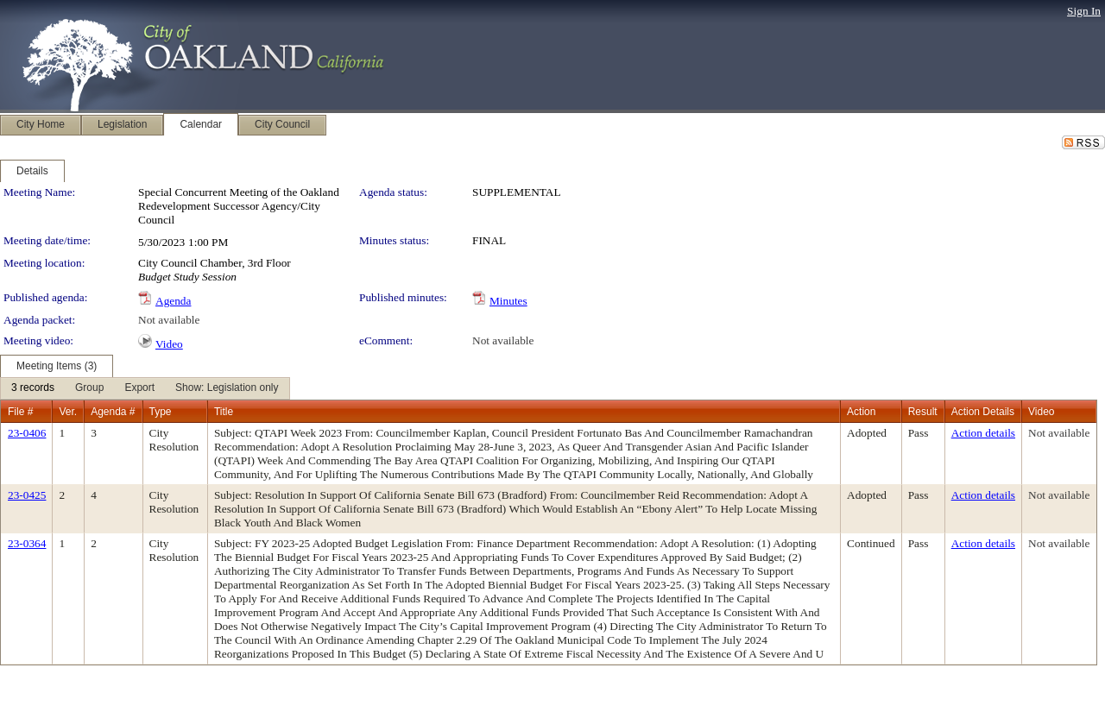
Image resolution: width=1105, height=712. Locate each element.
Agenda (173, 300)
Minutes (508, 300)
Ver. (68, 412)
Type (160, 412)
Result (923, 412)
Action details (983, 432)
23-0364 (27, 543)
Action (861, 412)
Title (223, 412)
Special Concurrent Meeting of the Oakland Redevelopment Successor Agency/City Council (238, 206)
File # (20, 412)
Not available (168, 319)
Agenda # (113, 412)
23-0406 (27, 432)
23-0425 (27, 494)
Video (169, 343)
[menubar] (145, 388)
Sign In (1084, 10)
